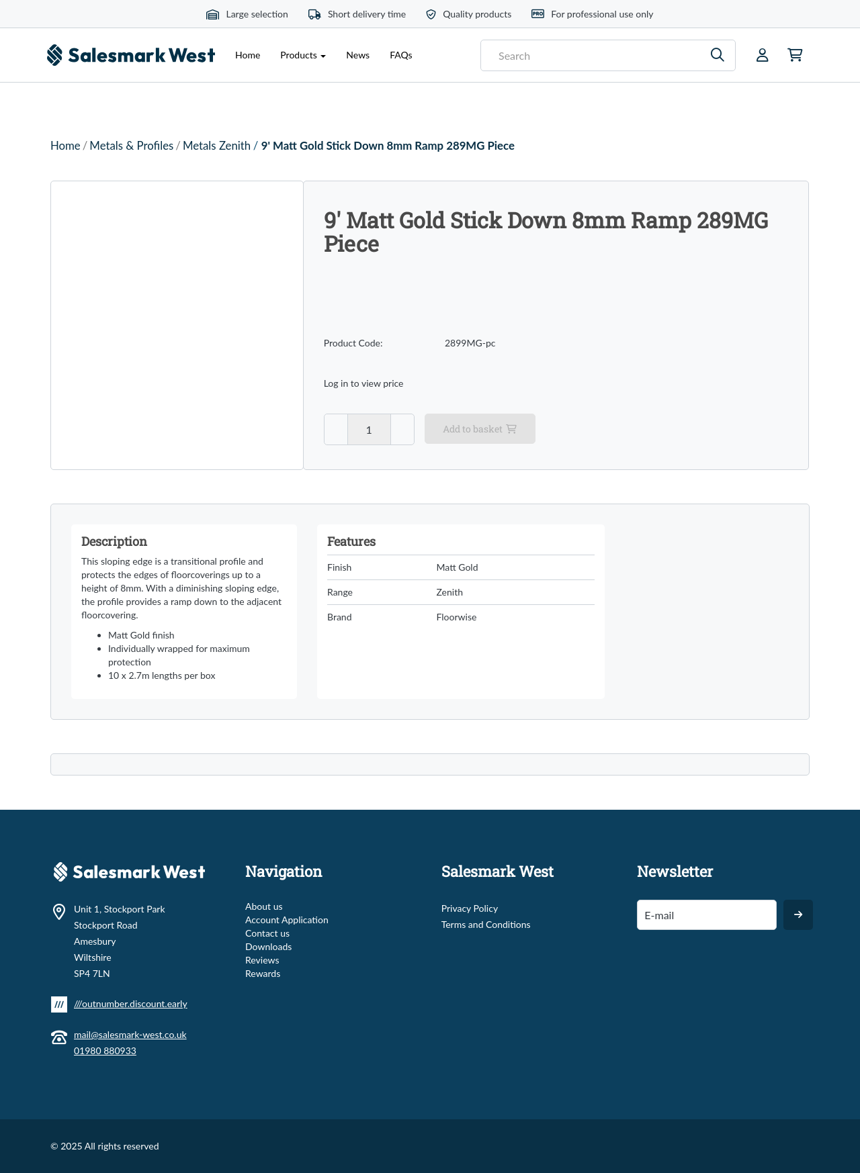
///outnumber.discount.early (130, 1003)
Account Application (287, 919)
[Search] (718, 55)
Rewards (262, 973)
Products (303, 54)
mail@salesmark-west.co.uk (130, 1034)
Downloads (268, 946)
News (358, 54)
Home (247, 54)
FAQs (401, 54)
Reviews (262, 960)
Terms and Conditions (486, 924)
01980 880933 (105, 1050)
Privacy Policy (469, 908)
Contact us (267, 933)
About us (264, 906)
